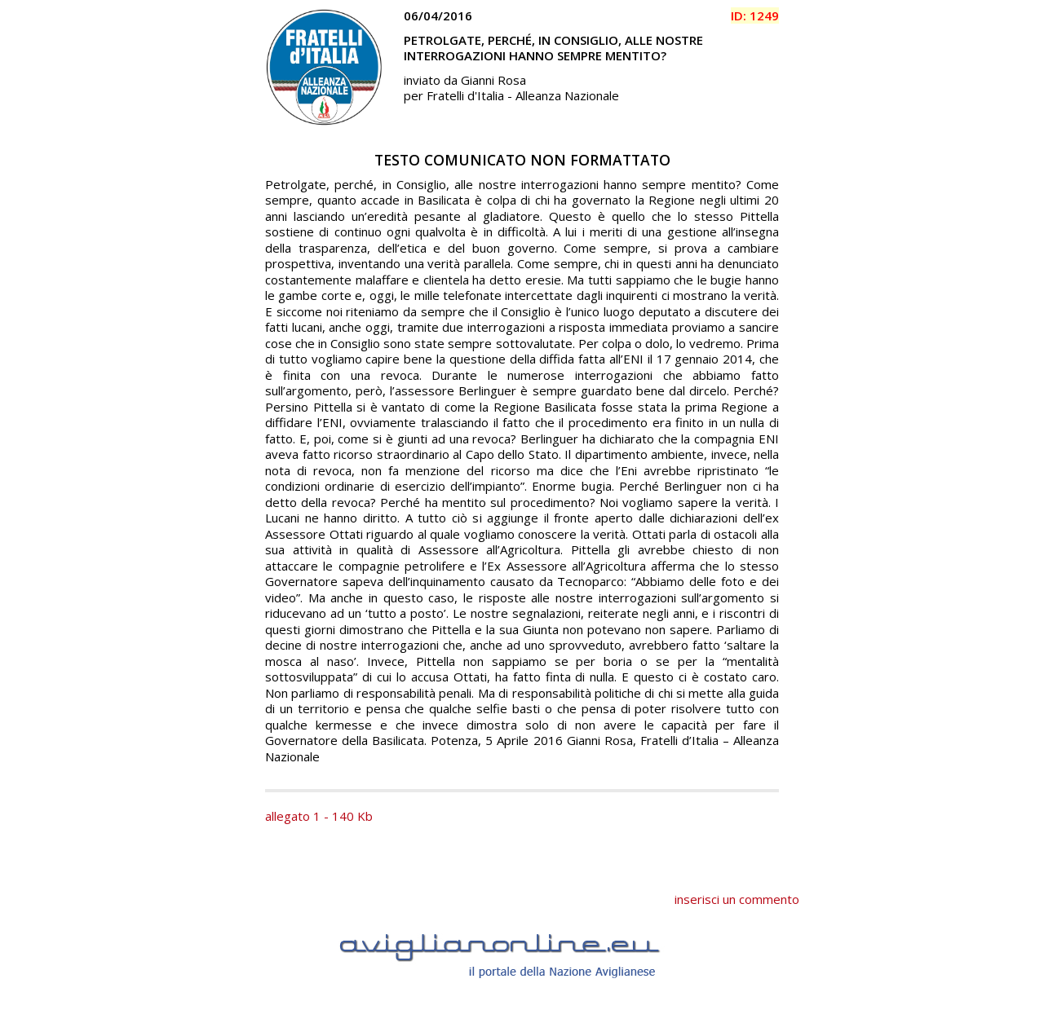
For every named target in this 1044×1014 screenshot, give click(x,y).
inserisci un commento (737, 899)
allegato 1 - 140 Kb (319, 816)
